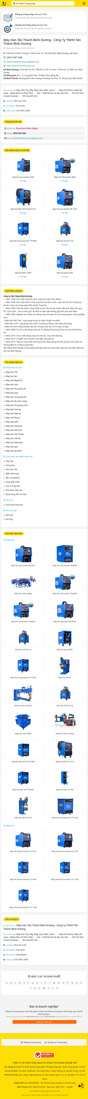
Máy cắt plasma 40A (65, 273)
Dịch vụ (9, 500)
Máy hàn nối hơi (13, 438)
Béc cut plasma (13, 477)
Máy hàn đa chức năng (16, 401)
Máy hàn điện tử (13, 413)
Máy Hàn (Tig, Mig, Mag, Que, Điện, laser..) (35, 90)
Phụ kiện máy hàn (14, 490)
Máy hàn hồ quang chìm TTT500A (23, 241)
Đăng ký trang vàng (31, 14)
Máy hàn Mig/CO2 (14, 380)
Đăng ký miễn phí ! (44, 1022)
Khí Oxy (9, 519)
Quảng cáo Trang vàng (57, 1042)
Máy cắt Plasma (13, 417)
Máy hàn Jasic (12, 392)
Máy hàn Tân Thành (15, 434)
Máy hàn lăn (11, 376)
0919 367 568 (14, 57)
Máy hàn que (12, 446)
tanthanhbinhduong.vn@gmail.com (22, 61)
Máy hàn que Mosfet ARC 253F (65, 209)
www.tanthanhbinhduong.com (20, 65)
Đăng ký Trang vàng (32, 1042)
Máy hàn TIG (12, 372)
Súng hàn (10, 465)
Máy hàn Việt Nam (14, 442)
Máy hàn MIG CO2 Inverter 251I (23, 209)
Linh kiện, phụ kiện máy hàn (19, 456)
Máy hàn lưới (12, 384)
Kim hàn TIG (11, 469)
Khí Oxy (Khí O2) (30, 96)
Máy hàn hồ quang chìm (17, 405)
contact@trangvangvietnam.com (45, 1091)
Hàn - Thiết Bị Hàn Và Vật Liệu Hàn (52, 93)
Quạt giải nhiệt (12, 482)
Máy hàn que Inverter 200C (23, 177)
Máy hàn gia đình (14, 450)
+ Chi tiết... (23, 181)
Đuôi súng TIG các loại (16, 494)
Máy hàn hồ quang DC (16, 397)
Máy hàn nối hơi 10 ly (64, 241)
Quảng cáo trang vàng (31, 25)
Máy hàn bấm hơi (14, 430)
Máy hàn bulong (13, 409)
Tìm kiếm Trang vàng (24, 3)
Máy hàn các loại (14, 367)
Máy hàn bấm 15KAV (23, 273)
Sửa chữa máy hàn (14, 504)
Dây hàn (9, 461)
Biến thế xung (12, 473)
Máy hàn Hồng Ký (14, 426)
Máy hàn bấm (12, 421)
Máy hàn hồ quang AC (16, 388)
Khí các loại (11, 510)
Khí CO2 (9, 515)
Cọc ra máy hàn (13, 486)
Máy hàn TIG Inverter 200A (64, 177)
